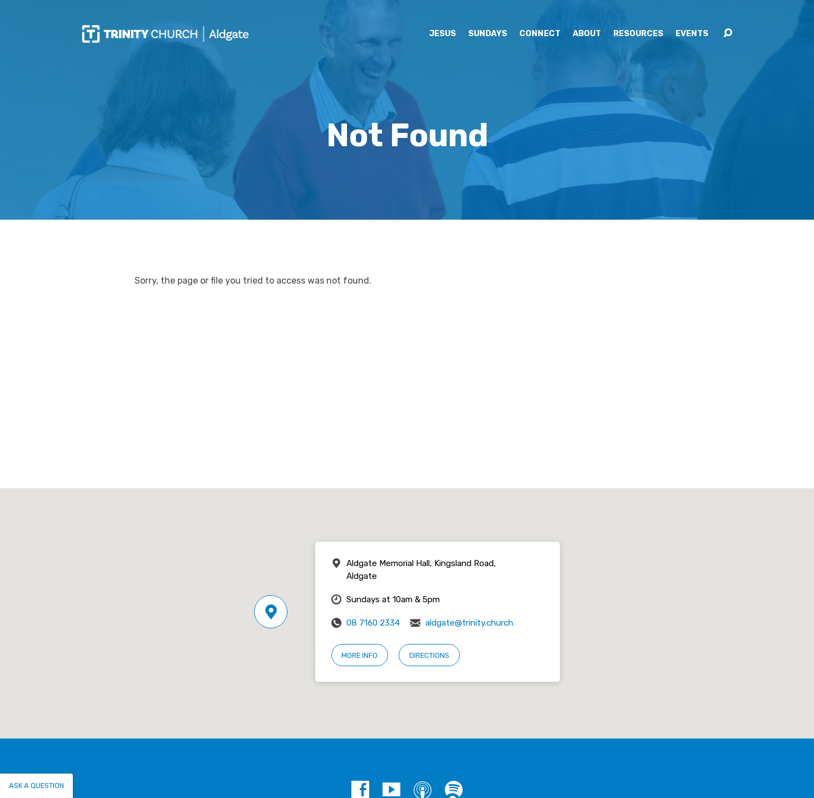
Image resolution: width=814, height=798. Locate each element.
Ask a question (36, 785)
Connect (539, 34)
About (587, 34)
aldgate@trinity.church (469, 623)
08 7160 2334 (373, 623)
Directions (429, 655)
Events (692, 34)
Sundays (487, 34)
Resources (638, 34)
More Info (359, 655)
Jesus (442, 34)
